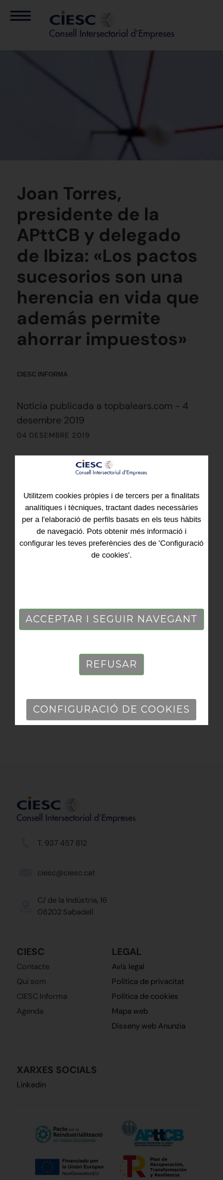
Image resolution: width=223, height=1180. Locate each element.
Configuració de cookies (111, 709)
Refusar (111, 664)
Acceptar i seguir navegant (111, 619)
